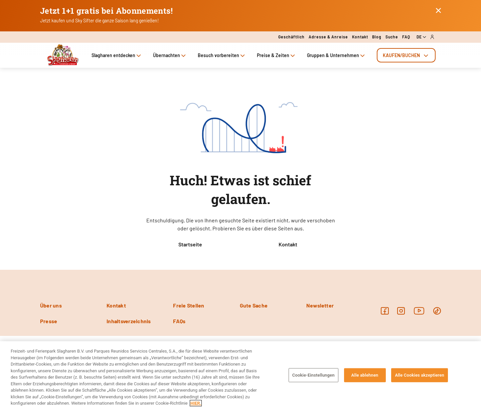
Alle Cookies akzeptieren (419, 375)
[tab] (406, 55)
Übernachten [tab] (170, 55)
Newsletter (320, 305)
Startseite (190, 244)
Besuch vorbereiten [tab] (222, 55)
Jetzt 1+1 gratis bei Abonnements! (106, 10)
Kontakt (360, 36)
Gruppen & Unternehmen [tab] (336, 55)
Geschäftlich (291, 36)
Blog (376, 36)
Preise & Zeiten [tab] (276, 55)
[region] (240, 375)
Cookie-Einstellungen (313, 375)
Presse (48, 321)
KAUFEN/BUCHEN (406, 55)
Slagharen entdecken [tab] (117, 55)
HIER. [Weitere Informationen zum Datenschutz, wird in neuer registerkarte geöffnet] (195, 403)
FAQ (406, 36)
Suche (391, 36)
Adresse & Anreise (328, 36)
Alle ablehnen (364, 375)
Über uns (51, 305)
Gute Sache (254, 305)
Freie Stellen (188, 305)
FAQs (179, 321)
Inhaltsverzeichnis (129, 321)
